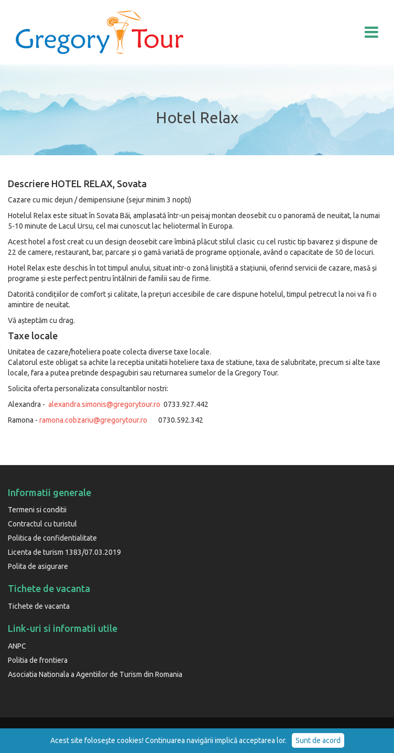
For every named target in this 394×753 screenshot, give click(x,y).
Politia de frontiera (38, 660)
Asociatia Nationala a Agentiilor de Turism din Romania (95, 674)
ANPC (17, 646)
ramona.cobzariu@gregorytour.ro (93, 420)
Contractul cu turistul (42, 524)
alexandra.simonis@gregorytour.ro (104, 404)
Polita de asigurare (38, 566)
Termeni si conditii (37, 509)
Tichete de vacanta (39, 606)
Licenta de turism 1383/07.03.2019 (64, 552)
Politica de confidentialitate (52, 538)
